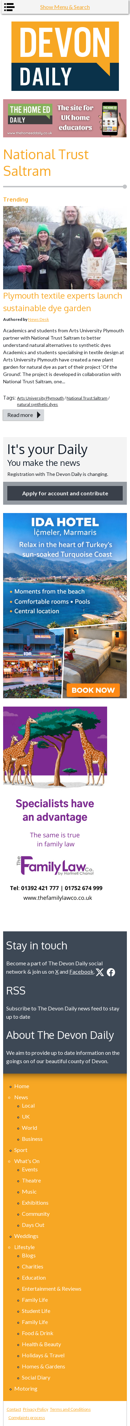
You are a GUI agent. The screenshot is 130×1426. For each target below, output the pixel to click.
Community (36, 1213)
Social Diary (36, 1377)
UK (26, 1116)
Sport (20, 1149)
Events (30, 1169)
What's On (27, 1161)
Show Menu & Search (65, 6)
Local (28, 1105)
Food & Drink (37, 1333)
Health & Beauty (41, 1344)
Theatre (31, 1180)
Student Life (36, 1310)
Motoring (25, 1388)
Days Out (33, 1224)
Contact (14, 1409)
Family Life (35, 1299)
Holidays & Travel (43, 1355)
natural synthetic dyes (37, 404)
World (29, 1127)
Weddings (26, 1235)
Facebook (81, 971)
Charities (32, 1266)
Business (32, 1138)
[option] (65, 118)
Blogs (29, 1255)
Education (34, 1277)
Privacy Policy (35, 1409)
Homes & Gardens (43, 1366)
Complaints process (26, 1417)
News (21, 1097)
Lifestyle (24, 1247)
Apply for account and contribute (65, 493)
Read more (20, 414)
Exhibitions (35, 1202)
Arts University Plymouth (40, 398)
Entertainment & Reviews (51, 1288)
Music (29, 1191)
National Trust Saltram (87, 398)
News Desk (38, 319)
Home (21, 1086)
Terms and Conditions (70, 1409)
